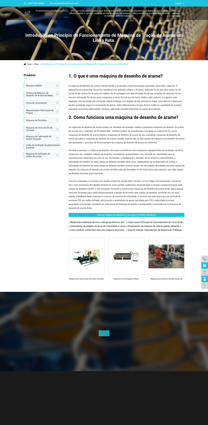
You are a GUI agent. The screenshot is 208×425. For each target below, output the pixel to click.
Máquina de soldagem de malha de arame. (38, 155)
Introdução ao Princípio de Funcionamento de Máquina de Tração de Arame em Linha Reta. (85, 64)
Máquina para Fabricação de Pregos (39, 111)
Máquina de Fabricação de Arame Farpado (38, 137)
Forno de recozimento (36, 103)
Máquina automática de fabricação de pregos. (166, 279)
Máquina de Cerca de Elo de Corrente (39, 129)
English (178, 3)
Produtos (40, 10)
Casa (29, 64)
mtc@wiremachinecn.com (64, 3)
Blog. (66, 10)
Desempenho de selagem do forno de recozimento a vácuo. (98, 226)
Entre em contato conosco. (175, 13)
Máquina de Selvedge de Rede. (126, 279)
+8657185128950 (34, 3)
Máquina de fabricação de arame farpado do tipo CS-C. (86, 279)
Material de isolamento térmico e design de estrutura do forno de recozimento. (98, 222)
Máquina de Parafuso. (36, 120)
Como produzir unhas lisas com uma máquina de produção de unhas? (98, 230)
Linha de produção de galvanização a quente (43, 146)
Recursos (59, 10)
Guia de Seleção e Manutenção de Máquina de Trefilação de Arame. (156, 230)
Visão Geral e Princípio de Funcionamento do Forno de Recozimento (156, 222)
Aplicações (49, 10)
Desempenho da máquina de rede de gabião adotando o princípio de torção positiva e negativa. (156, 226)
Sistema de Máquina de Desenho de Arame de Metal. (39, 94)
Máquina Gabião (34, 85)
